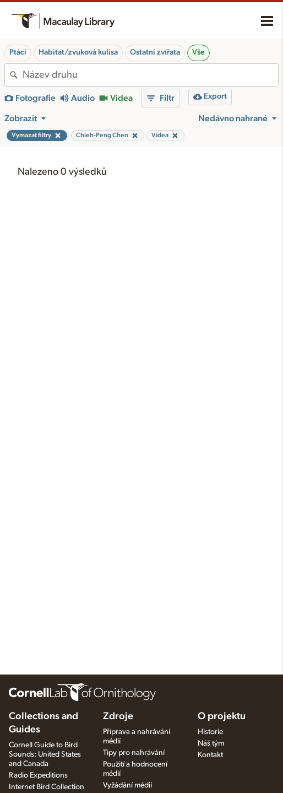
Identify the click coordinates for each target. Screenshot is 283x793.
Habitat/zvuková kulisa (78, 52)
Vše (198, 52)
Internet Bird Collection (46, 787)
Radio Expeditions (38, 775)
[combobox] (150, 75)
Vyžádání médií (127, 785)
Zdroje (118, 716)
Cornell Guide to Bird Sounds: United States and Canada (45, 754)
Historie (210, 732)
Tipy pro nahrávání (134, 753)
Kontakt (210, 755)
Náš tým (211, 743)
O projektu (222, 716)
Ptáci (17, 52)
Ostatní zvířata (155, 52)
